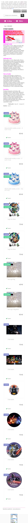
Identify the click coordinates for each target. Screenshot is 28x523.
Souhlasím (24, 11)
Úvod (5, 26)
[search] (22, 15)
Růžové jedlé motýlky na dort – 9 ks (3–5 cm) (13, 159)
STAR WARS (9, 26)
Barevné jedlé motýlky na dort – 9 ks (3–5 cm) (14, 128)
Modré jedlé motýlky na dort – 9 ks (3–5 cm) (14, 189)
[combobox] (16, 104)
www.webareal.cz (16, 509)
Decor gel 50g (11, 279)
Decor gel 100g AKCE (13, 309)
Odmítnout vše (17, 11)
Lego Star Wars (12, 219)
